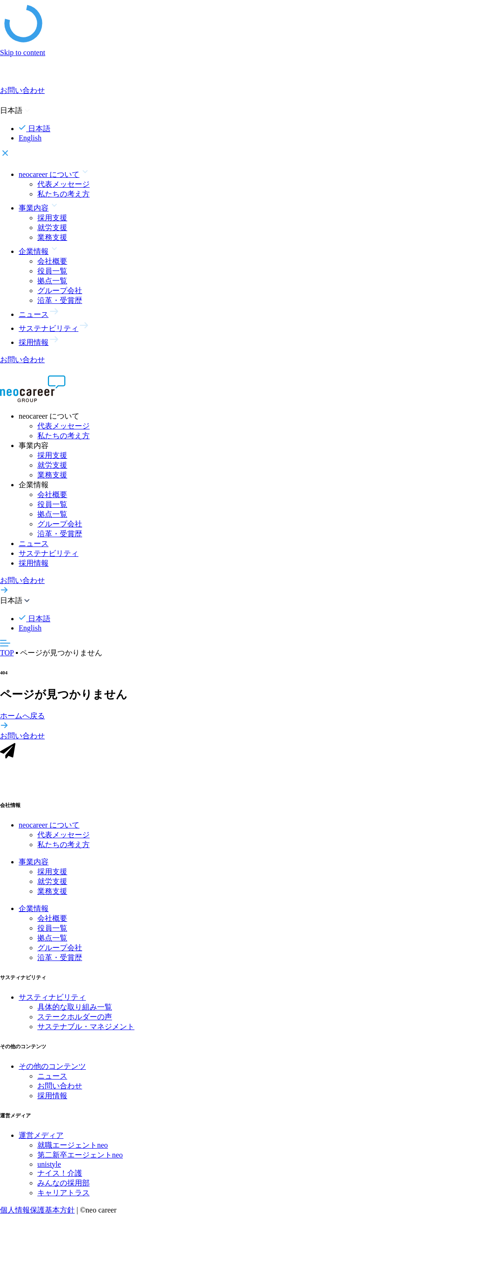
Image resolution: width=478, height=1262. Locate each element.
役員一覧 (52, 271)
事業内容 (34, 865)
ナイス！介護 (59, 1176)
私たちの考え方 (63, 194)
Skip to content (22, 52)
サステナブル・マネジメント (85, 1030)
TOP (7, 653)
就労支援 (52, 227)
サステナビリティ (48, 553)
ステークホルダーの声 (74, 1020)
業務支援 (52, 237)
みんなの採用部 (63, 1186)
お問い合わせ (59, 1089)
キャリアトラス (63, 1196)
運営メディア (41, 1139)
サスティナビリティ (52, 1000)
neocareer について (49, 828)
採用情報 (34, 563)
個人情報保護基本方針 (37, 1213)
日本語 (34, 129)
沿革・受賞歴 (59, 300)
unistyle (49, 1167)
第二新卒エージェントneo (80, 1158)
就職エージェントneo (72, 1148)
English (30, 138)
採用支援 (52, 218)
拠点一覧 (52, 281)
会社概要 (52, 261)
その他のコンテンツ (52, 1069)
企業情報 (34, 912)
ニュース (34, 543)
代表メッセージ (63, 184)
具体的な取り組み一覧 (74, 1010)
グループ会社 (59, 290)
